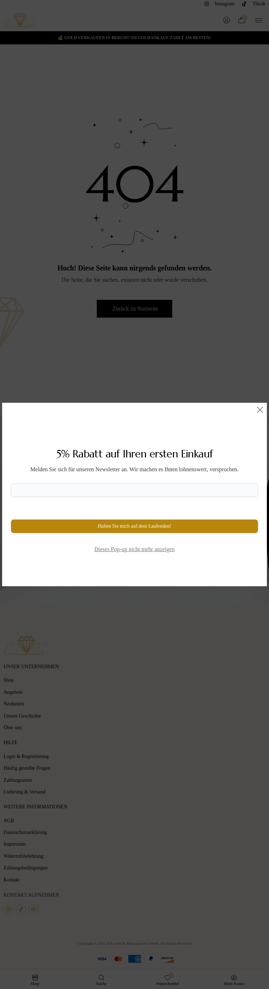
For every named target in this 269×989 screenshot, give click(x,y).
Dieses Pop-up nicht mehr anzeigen (134, 549)
